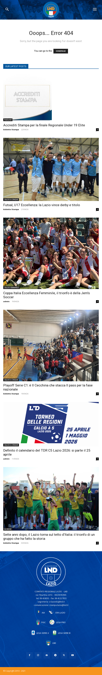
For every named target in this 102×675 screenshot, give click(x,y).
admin (6, 301)
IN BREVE (7, 529)
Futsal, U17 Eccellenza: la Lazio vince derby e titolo (41, 205)
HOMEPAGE (61, 51)
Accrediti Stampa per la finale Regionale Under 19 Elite (44, 125)
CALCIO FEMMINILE (11, 287)
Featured (7, 120)
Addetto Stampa (11, 129)
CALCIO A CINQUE (11, 199)
